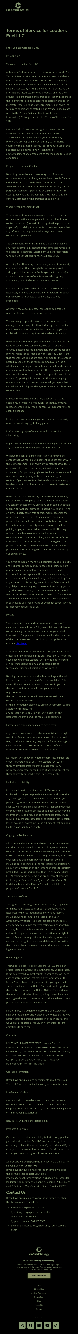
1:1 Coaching (39, 1289)
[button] (69, 7)
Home (39, 1285)
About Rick (39, 1305)
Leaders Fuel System (39, 1293)
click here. (21, 643)
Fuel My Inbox (39, 1276)
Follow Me (39, 1318)
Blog (39, 1301)
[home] (18, 6)
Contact (39, 1309)
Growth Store (39, 1297)
